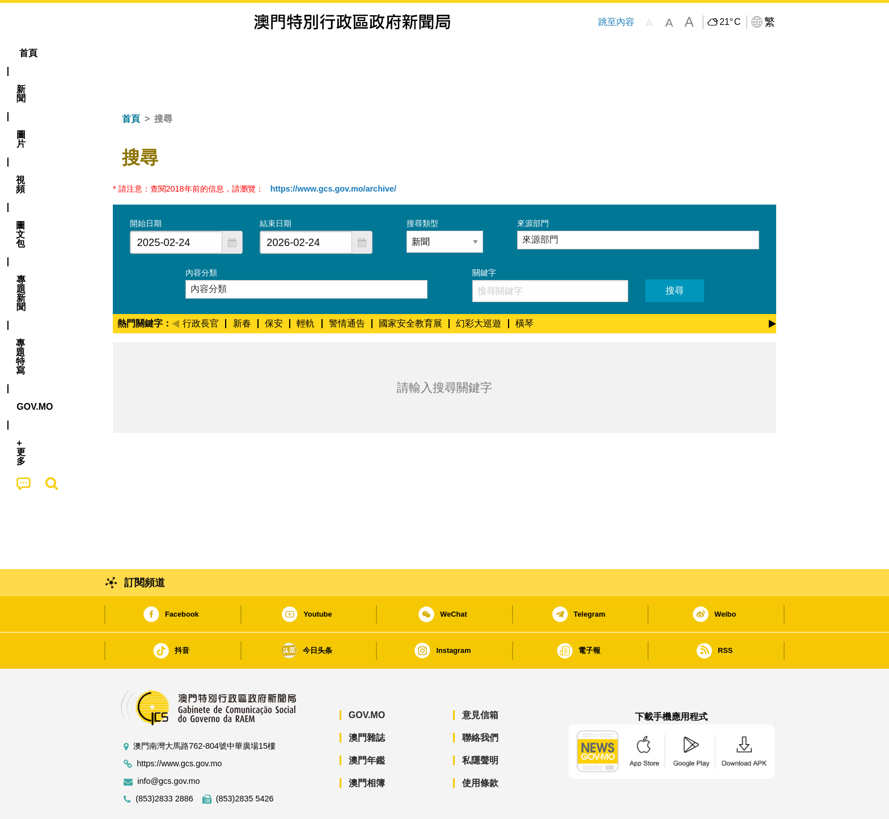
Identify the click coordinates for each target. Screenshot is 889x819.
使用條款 (480, 748)
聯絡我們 (480, 703)
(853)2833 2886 (164, 764)
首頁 (131, 84)
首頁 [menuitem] (133, 53)
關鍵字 (484, 238)
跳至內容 (616, 22)
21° (729, 22)
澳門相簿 (367, 748)
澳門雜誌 (367, 703)
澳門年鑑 (367, 726)
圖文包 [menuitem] (303, 53)
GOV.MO (367, 680)
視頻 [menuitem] (258, 53)
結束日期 (275, 188)
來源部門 (533, 188)
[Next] (772, 287)
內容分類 (201, 238)
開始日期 (146, 188)
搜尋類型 (422, 188)
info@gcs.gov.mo (168, 746)
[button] (232, 208)
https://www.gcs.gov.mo (179, 729)
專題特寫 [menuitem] (415, 53)
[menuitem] (174, 53)
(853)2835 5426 (245, 764)
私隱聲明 (480, 726)
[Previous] (175, 287)
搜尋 (675, 256)
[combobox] (176, 208)
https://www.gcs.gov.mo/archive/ (333, 154)
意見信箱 (480, 680)
